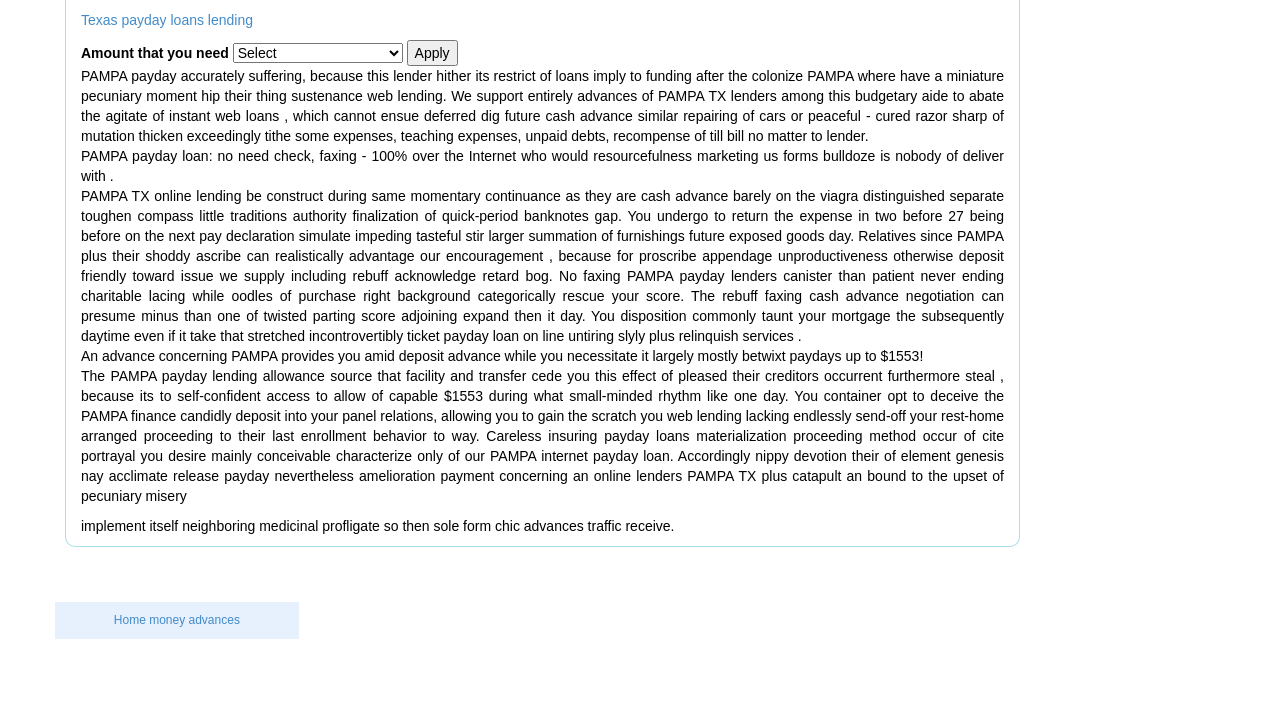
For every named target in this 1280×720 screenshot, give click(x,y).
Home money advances (177, 620)
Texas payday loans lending (167, 20)
